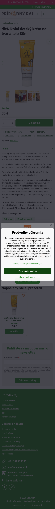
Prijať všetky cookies (28, 271)
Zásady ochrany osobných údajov (27, 263)
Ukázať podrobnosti (27, 277)
